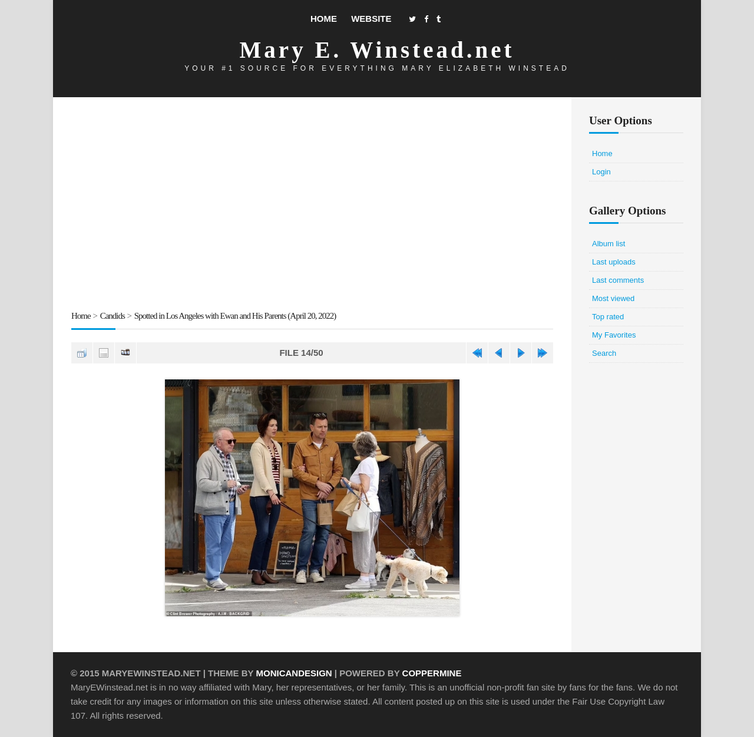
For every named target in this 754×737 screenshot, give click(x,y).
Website (371, 19)
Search (604, 353)
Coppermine (432, 673)
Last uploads (614, 261)
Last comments (618, 280)
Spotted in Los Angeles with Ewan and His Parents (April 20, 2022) (235, 315)
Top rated (608, 316)
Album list (608, 243)
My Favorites (614, 335)
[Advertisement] (312, 205)
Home (323, 19)
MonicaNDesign (294, 673)
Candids (112, 315)
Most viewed (613, 298)
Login (601, 171)
